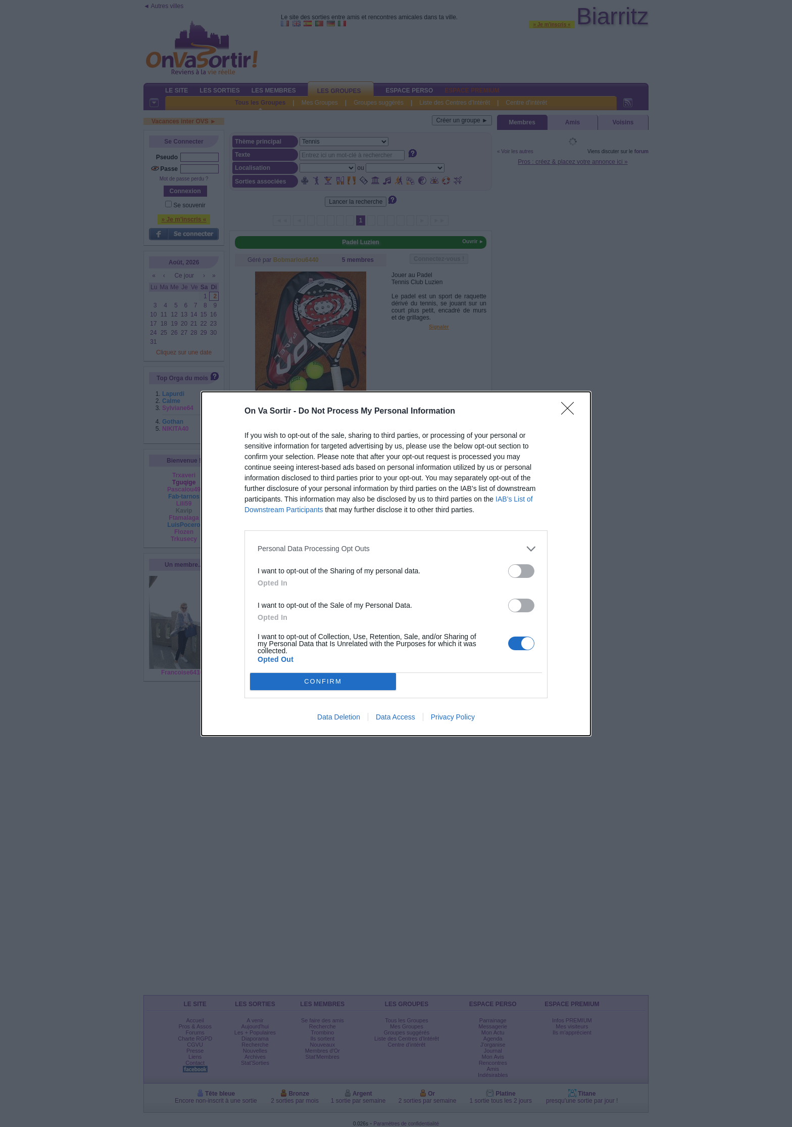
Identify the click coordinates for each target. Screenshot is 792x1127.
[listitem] (396, 549)
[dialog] (396, 564)
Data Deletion (338, 717)
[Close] (570, 411)
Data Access (395, 717)
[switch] (521, 571)
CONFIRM (323, 681)
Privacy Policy (453, 717)
